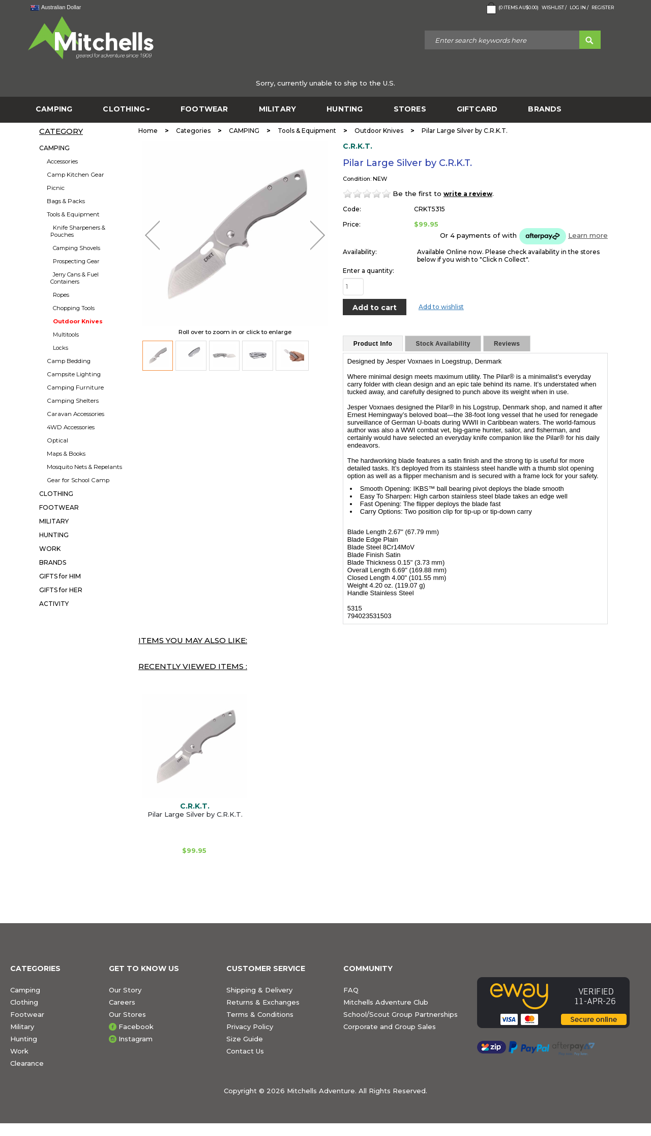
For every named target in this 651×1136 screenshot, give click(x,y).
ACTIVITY (54, 603)
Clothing (24, 1002)
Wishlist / (554, 7)
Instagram (136, 1039)
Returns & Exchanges (263, 1002)
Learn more (588, 235)
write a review (467, 194)
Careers (122, 1002)
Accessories (62, 161)
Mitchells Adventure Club (385, 1002)
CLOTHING (126, 109)
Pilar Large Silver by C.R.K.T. (195, 814)
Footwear (27, 1014)
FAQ (351, 990)
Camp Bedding (69, 361)
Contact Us (245, 1051)
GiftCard (477, 109)
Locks (60, 347)
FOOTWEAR (204, 109)
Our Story (125, 990)
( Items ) (511, 8)
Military (22, 1026)
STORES (410, 109)
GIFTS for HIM (60, 576)
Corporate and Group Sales (389, 1026)
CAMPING (54, 109)
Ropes (61, 294)
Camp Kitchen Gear (75, 174)
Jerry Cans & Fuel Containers (74, 278)
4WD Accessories (71, 427)
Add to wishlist (441, 307)
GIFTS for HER (60, 590)
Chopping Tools (74, 308)
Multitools (66, 334)
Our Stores (127, 1014)
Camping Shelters (73, 400)
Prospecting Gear (76, 261)
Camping (25, 990)
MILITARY (278, 109)
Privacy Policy (249, 1026)
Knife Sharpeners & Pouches (77, 231)
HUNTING (345, 109)
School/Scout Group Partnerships (400, 1014)
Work (19, 1051)
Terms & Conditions (259, 1014)
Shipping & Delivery (259, 990)
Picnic (56, 187)
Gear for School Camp (78, 480)
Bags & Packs (66, 201)
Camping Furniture (75, 387)
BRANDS (544, 109)
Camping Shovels (76, 248)
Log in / (579, 7)
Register (602, 7)
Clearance (27, 1063)
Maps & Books (66, 453)
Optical (57, 440)
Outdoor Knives (78, 321)
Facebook (136, 1026)
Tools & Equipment (73, 214)
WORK (50, 548)
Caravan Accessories (75, 414)
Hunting (23, 1039)
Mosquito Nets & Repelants (84, 466)
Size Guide (244, 1039)
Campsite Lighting (74, 374)
